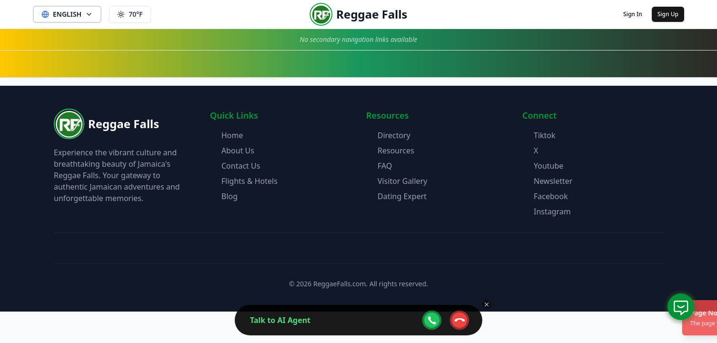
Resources (396, 150)
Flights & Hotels (249, 181)
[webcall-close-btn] (459, 320)
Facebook (551, 196)
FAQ (385, 166)
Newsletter (553, 181)
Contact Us (240, 166)
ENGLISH (67, 14)
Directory (394, 135)
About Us (237, 150)
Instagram (552, 211)
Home (232, 135)
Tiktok (545, 135)
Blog (229, 196)
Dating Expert (402, 196)
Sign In (632, 14)
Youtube (548, 166)
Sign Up (667, 14)
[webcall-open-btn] (431, 320)
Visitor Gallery (402, 181)
